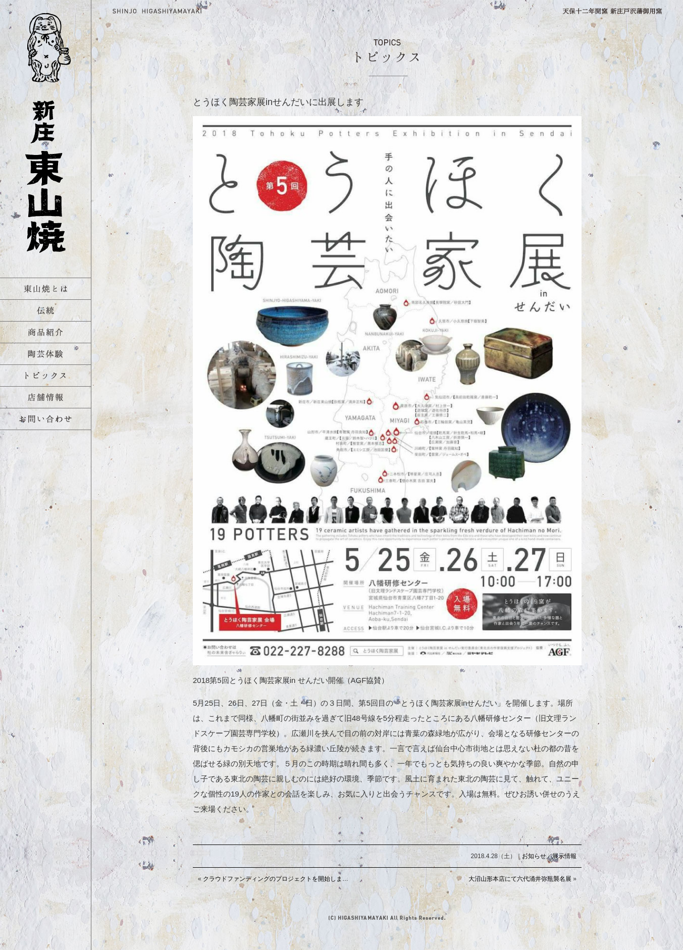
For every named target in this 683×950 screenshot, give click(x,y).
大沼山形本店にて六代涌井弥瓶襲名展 (519, 878)
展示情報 (564, 856)
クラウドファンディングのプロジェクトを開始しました (278, 878)
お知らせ (534, 856)
